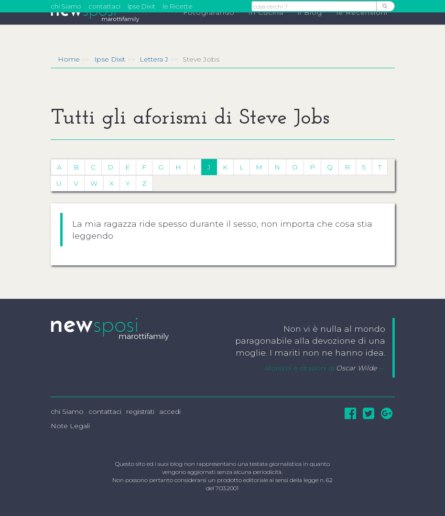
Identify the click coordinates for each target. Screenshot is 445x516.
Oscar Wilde (356, 368)
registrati (140, 411)
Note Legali (70, 425)
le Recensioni (362, 29)
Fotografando (209, 29)
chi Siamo (66, 6)
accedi (170, 411)
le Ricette (178, 6)
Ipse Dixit (141, 6)
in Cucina (266, 29)
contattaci (104, 6)
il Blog (310, 29)
